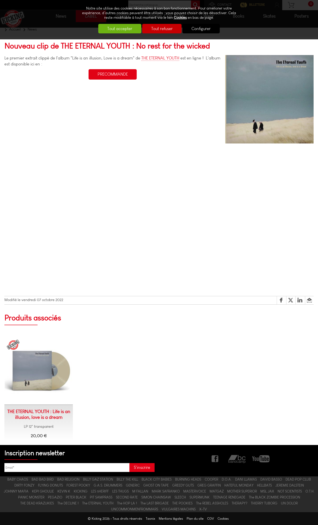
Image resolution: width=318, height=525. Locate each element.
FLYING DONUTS (50, 485)
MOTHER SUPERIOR (242, 491)
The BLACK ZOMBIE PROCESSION (274, 497)
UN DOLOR (289, 503)
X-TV (203, 509)
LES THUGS (120, 491)
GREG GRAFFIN (209, 485)
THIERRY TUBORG (264, 503)
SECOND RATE (127, 497)
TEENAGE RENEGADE (229, 497)
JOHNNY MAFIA (16, 491)
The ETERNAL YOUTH (98, 503)
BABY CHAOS (17, 479)
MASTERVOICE (194, 491)
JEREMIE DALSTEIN (289, 485)
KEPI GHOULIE (43, 491)
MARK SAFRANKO (166, 491)
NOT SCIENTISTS (290, 491)
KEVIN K (63, 491)
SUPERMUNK (199, 497)
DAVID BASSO (271, 479)
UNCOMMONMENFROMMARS (134, 509)
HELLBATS (264, 485)
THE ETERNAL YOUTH (160, 58)
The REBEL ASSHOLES (212, 503)
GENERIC (133, 485)
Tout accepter (119, 28)
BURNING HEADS (188, 479)
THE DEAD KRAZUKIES (37, 503)
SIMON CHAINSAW (156, 497)
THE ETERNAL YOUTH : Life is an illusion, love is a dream (38, 414)
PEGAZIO (55, 497)
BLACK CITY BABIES (157, 479)
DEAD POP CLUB (298, 479)
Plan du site (195, 519)
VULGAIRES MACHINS (179, 509)
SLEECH (180, 497)
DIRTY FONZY (24, 485)
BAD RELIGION (68, 479)
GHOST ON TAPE (156, 485)
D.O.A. (227, 479)
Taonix (150, 519)
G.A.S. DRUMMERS (108, 485)
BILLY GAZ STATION (98, 479)
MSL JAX (267, 491)
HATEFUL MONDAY (239, 485)
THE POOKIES (182, 503)
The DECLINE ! (68, 503)
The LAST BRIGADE (154, 503)
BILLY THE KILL (127, 479)
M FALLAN (140, 491)
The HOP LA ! (127, 503)
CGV (210, 519)
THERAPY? (239, 503)
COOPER (211, 479)
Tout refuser (162, 28)
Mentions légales (171, 519)
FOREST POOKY (78, 485)
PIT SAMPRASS (101, 497)
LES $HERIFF (100, 491)
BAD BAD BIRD (43, 479)
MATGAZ (217, 491)
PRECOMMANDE (113, 74)
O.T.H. (309, 491)
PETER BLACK (76, 497)
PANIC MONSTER (31, 497)
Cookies (180, 17)
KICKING (80, 491)
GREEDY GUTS (183, 485)
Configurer (201, 28)
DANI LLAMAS (246, 479)
